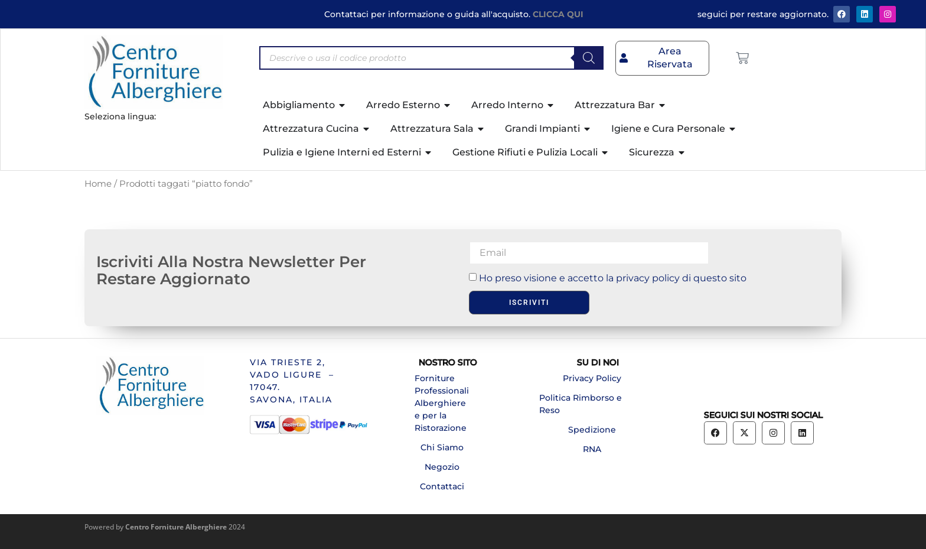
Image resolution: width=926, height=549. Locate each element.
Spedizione (592, 429)
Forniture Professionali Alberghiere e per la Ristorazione (442, 403)
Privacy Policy (592, 378)
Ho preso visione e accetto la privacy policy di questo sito (612, 277)
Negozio (442, 467)
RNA (592, 449)
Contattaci (442, 486)
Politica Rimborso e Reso (580, 403)
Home (98, 183)
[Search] (589, 58)
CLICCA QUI (558, 14)
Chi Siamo (442, 447)
